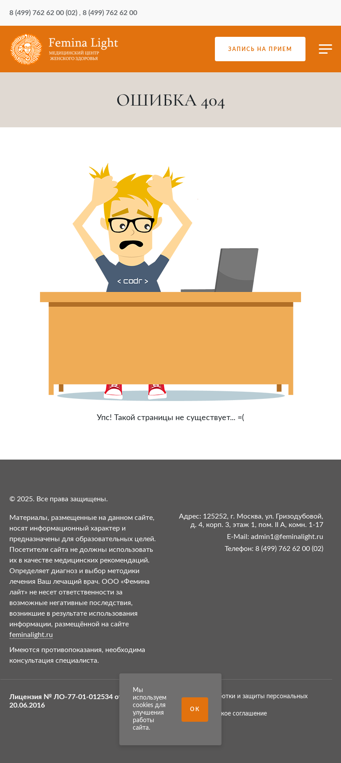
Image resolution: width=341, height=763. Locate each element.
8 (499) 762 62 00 (110, 12)
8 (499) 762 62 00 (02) (43, 12)
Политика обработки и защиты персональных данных (241, 700)
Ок (195, 709)
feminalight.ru (31, 634)
